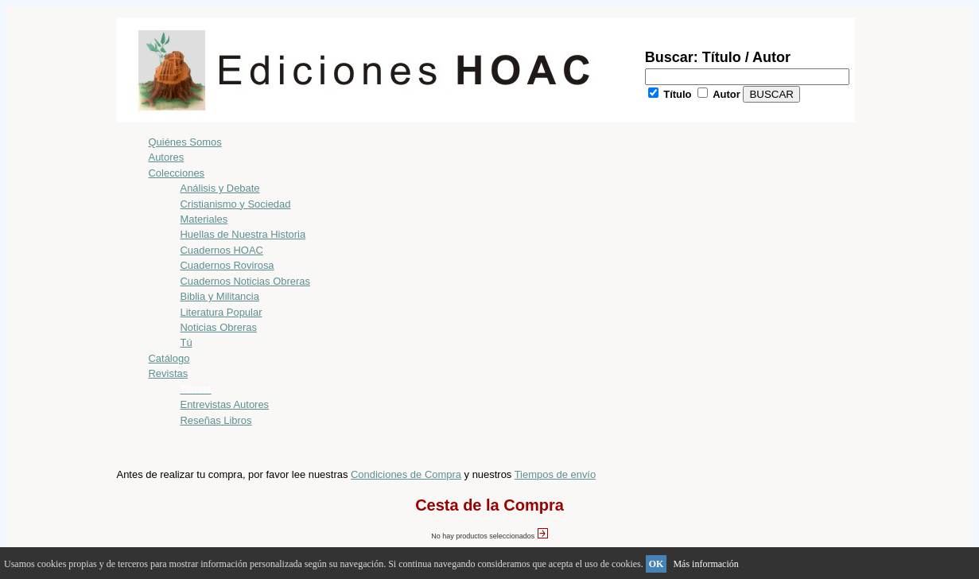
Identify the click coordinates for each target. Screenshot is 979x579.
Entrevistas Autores (225, 404)
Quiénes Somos (185, 142)
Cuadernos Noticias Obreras (245, 281)
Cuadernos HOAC (222, 250)
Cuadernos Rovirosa (227, 265)
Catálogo (169, 358)
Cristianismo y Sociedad (236, 204)
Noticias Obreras (219, 327)
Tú (186, 342)
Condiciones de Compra (406, 474)
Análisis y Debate (220, 188)
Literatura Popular (221, 312)
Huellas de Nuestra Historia (243, 234)
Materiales (204, 219)
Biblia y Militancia (220, 296)
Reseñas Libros (216, 420)
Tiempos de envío (555, 474)
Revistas (168, 373)
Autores (167, 157)
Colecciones (177, 173)
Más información (705, 563)
